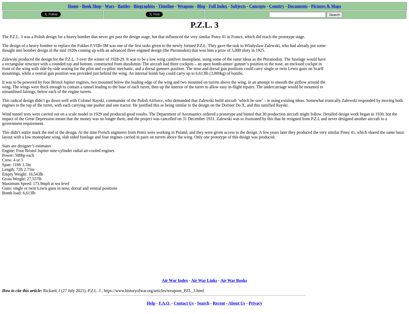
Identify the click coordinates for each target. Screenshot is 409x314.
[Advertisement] (367, 63)
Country (276, 6)
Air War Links (204, 280)
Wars (109, 6)
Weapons (185, 6)
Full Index (218, 6)
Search (203, 303)
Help (151, 303)
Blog (201, 6)
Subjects (238, 6)
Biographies (144, 6)
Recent (219, 303)
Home (73, 6)
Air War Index (175, 280)
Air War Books (233, 280)
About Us (236, 303)
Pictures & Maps (326, 6)
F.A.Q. (164, 303)
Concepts (257, 6)
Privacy (255, 303)
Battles (124, 6)
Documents (298, 6)
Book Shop (91, 6)
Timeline (166, 6)
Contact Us (184, 303)
